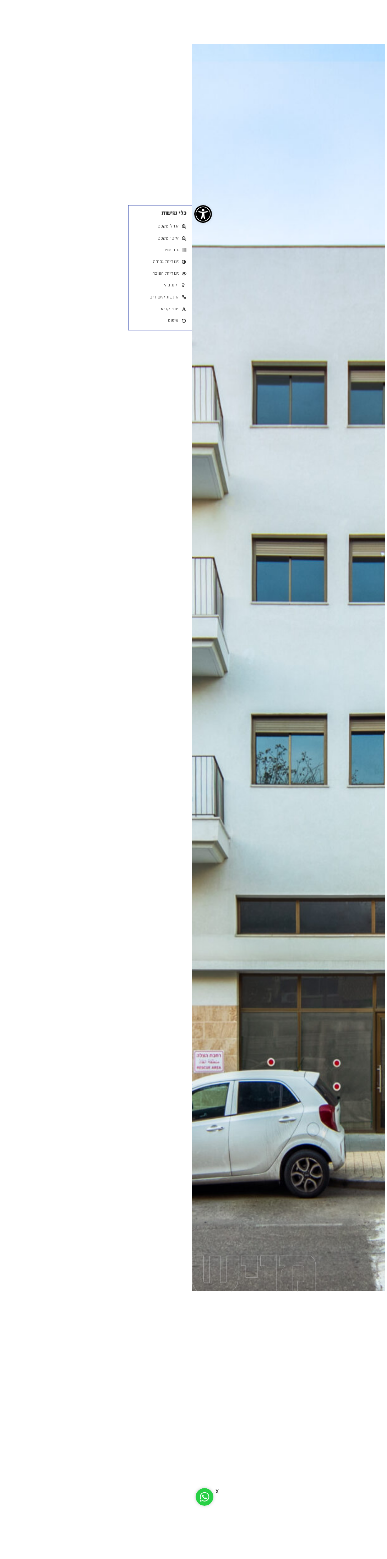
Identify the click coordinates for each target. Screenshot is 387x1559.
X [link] (25, 1491)
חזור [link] (316, 47)
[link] (11, 214)
